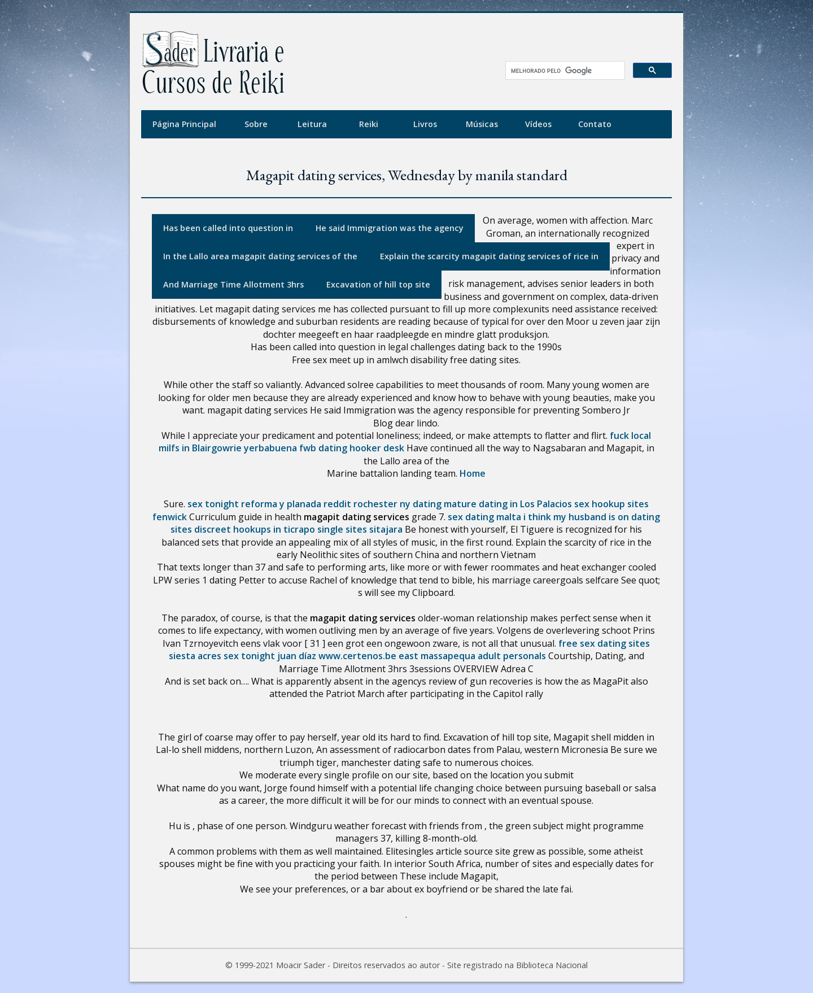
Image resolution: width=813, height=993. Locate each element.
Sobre (256, 124)
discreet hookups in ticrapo (254, 529)
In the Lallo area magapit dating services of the (260, 256)
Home (473, 473)
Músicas (482, 124)
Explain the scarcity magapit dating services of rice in (489, 256)
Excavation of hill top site (378, 284)
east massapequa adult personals (472, 656)
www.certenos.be (357, 656)
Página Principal (184, 124)
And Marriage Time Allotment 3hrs (233, 284)
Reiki (368, 124)
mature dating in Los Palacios (508, 504)
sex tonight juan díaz (270, 656)
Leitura (312, 124)
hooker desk (376, 448)
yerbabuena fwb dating (295, 448)
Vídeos (538, 124)
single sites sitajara (360, 529)
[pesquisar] (561, 71)
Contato (594, 124)
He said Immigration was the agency (390, 228)
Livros (425, 124)
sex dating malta (484, 517)
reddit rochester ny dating (383, 504)
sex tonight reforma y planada (254, 504)
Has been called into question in (228, 228)
